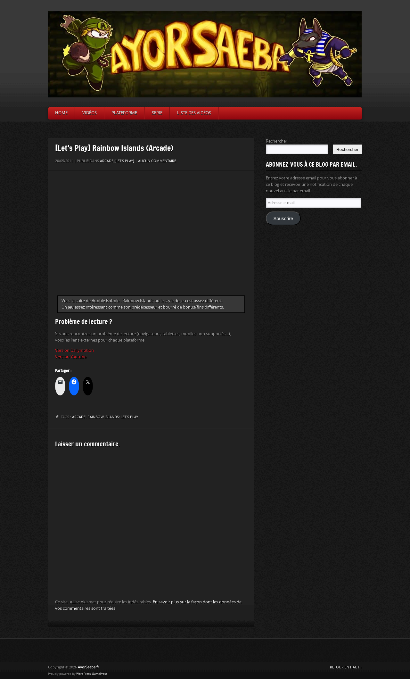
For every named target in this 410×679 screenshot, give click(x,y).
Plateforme (124, 113)
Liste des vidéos (194, 113)
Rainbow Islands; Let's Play (112, 417)
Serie (157, 113)
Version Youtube (70, 356)
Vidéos (89, 113)
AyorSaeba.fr (88, 667)
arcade (79, 417)
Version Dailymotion (74, 350)
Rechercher (276, 141)
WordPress (83, 673)
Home (61, 113)
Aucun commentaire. (157, 161)
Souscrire (283, 218)
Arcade (106, 161)
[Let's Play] (124, 161)
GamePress (99, 673)
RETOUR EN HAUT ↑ (346, 667)
